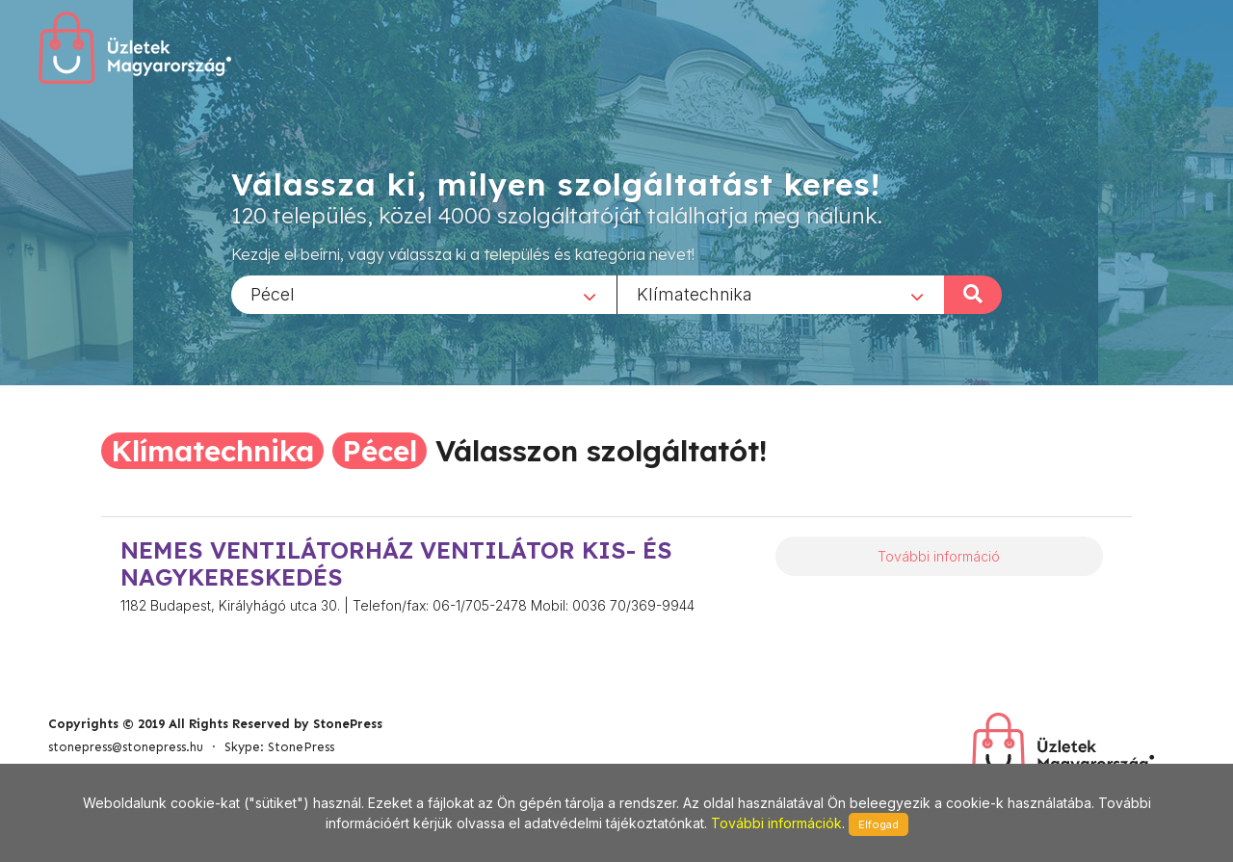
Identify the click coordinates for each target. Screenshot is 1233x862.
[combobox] (423, 293)
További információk (776, 823)
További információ (939, 556)
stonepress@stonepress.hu (125, 747)
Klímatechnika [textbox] (694, 293)
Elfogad (878, 824)
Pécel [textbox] (272, 293)
